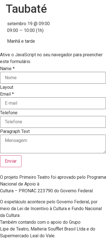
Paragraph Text (15, 131)
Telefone (9, 113)
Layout (6, 87)
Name (7, 68)
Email (7, 94)
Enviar (11, 161)
